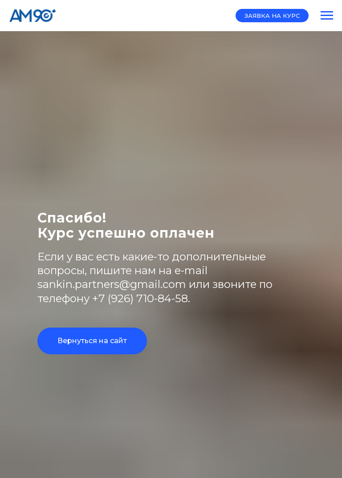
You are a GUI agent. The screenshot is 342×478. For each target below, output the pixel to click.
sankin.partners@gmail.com (111, 284)
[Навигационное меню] (327, 15)
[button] (272, 15)
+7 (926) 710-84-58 (140, 298)
